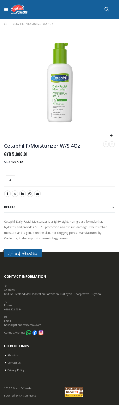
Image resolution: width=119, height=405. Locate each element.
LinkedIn (22, 193)
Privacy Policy (16, 370)
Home (5, 23)
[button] (111, 135)
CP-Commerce (27, 395)
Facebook (7, 193)
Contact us (14, 363)
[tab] (59, 207)
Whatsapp (30, 193)
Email (37, 193)
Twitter (15, 193)
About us (13, 355)
